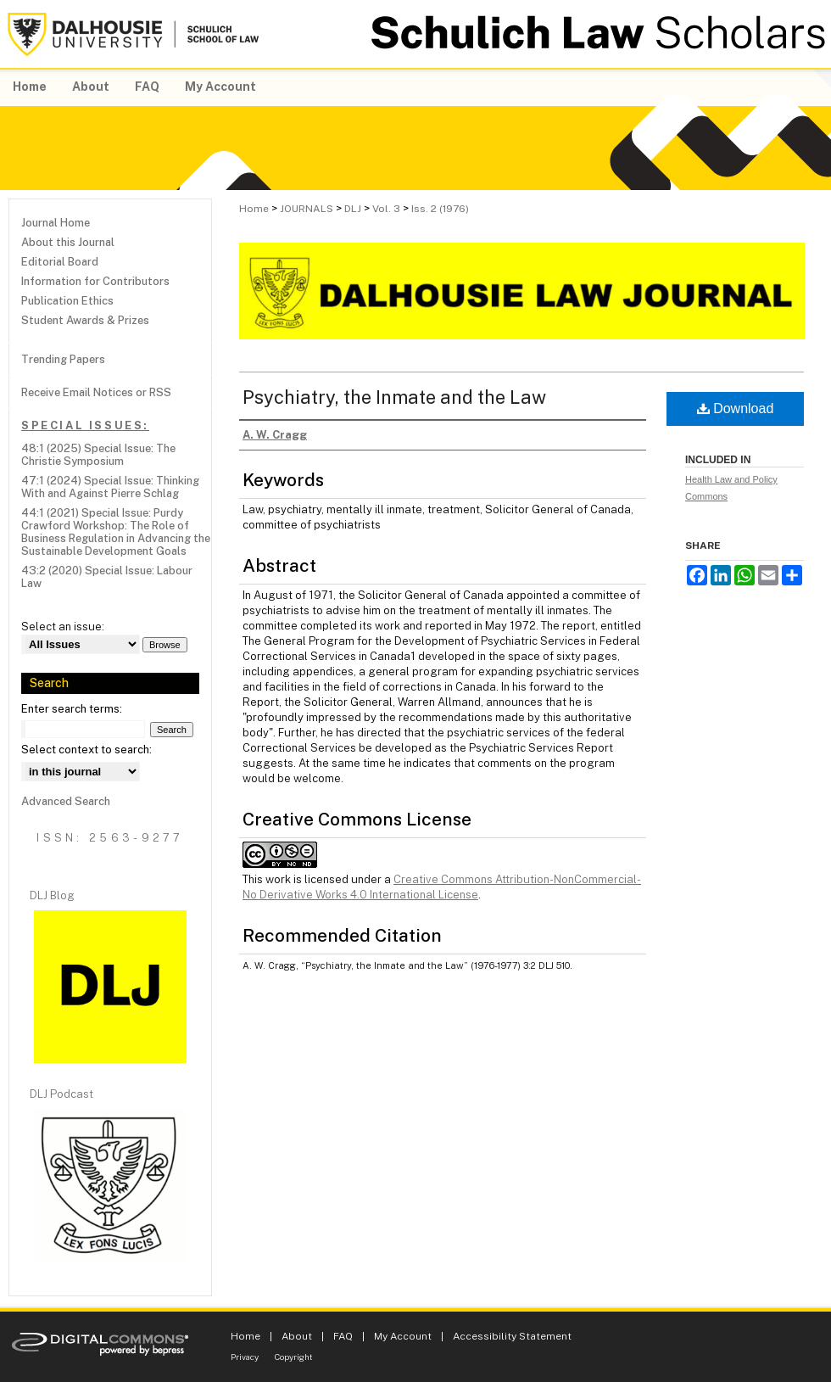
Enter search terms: (71, 708)
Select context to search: (86, 749)
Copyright (294, 1356)
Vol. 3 (386, 209)
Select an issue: (62, 626)
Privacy (245, 1356)
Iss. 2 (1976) (440, 209)
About (297, 1336)
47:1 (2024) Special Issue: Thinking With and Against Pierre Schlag (110, 487)
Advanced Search (65, 801)
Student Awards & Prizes (85, 320)
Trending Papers (63, 359)
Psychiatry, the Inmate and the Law (394, 397)
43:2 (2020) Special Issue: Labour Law (106, 577)
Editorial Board (59, 261)
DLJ (352, 209)
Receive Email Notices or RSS (96, 392)
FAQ (343, 1336)
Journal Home (55, 222)
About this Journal (67, 242)
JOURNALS (306, 209)
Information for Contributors (95, 281)
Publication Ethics (67, 300)
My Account (403, 1336)
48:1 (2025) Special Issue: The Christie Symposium (98, 454)
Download (735, 408)
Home (254, 209)
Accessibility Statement (512, 1336)
